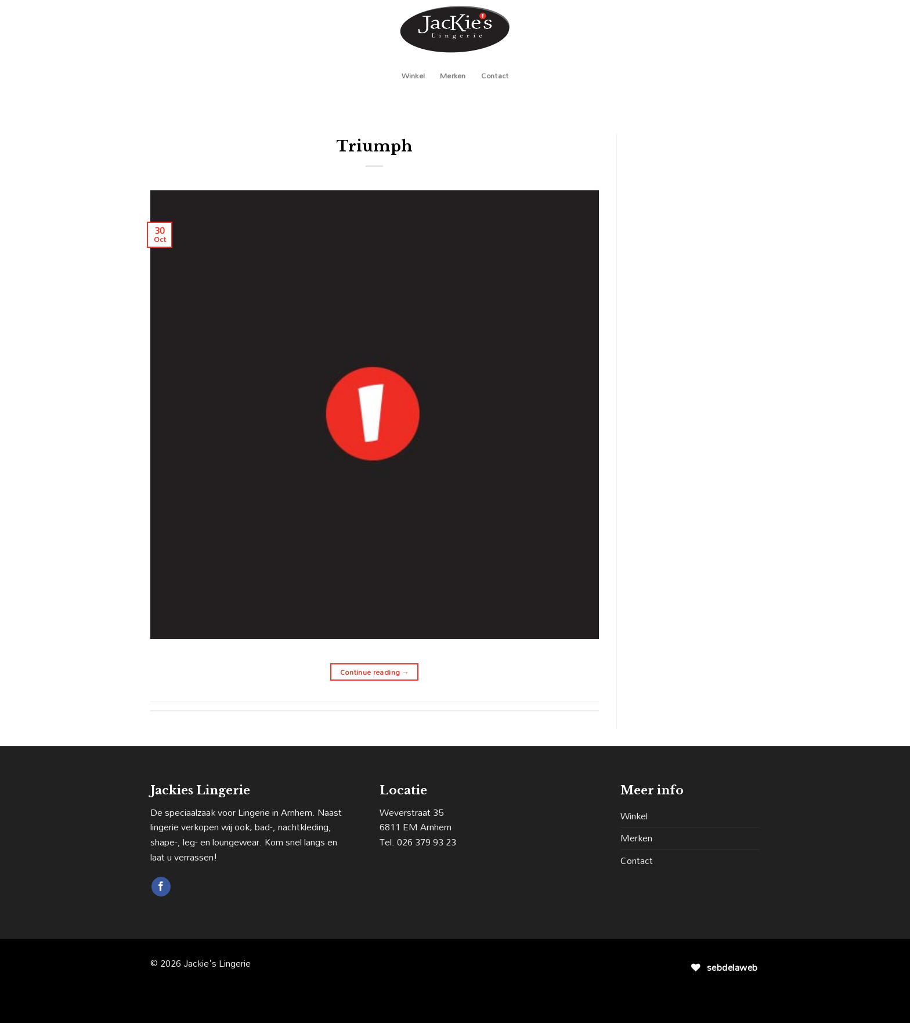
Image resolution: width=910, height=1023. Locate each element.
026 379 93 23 (426, 842)
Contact (495, 75)
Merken (453, 75)
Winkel (413, 75)
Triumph (375, 146)
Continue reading (375, 672)
